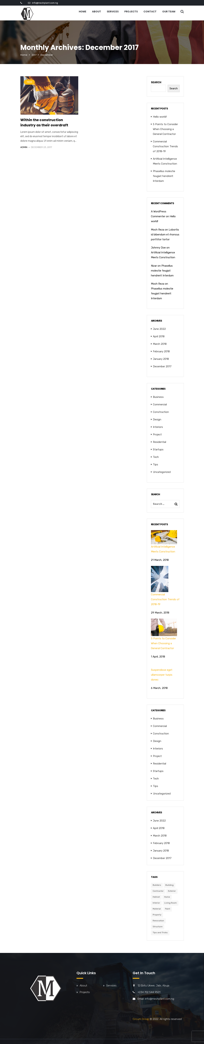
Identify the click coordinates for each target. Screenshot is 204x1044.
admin (23, 147)
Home (82, 11)
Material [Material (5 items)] (157, 909)
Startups (158, 449)
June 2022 (159, 328)
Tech (29, 82)
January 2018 (161, 359)
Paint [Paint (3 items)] (167, 909)
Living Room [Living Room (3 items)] (170, 903)
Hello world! (160, 116)
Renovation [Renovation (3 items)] (158, 920)
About (96, 11)
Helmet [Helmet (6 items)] (156, 897)
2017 (34, 55)
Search (156, 82)
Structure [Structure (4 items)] (157, 926)
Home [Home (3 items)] (167, 897)
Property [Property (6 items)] (157, 914)
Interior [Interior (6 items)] (156, 903)
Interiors (158, 427)
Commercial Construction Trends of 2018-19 (165, 146)
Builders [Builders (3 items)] (157, 885)
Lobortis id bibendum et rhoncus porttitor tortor (165, 234)
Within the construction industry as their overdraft (44, 122)
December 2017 (162, 366)
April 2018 (159, 336)
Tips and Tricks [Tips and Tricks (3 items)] (160, 932)
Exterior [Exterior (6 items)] (172, 891)
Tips (155, 464)
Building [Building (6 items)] (169, 885)
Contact (150, 11)
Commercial (160, 404)
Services (113, 11)
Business (158, 397)
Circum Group (141, 1019)
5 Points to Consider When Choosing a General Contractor (165, 129)
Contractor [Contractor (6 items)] (158, 891)
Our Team (168, 11)
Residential (159, 442)
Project (157, 434)
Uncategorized (162, 472)
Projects (131, 11)
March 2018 (160, 343)
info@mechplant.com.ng (45, 3)
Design (157, 419)
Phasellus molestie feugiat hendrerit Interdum (164, 176)
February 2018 (161, 351)
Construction (161, 412)
